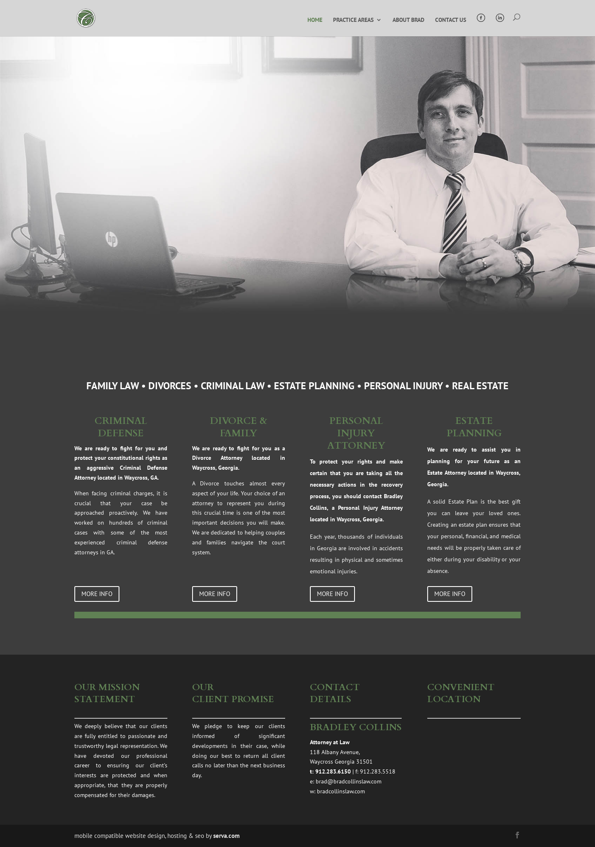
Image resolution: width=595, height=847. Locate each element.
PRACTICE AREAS (353, 20)
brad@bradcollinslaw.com (348, 781)
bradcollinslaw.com (341, 791)
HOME (314, 20)
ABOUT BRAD (408, 20)
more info (96, 594)
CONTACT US (450, 20)
